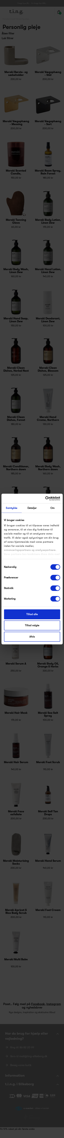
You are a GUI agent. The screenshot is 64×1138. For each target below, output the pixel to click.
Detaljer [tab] (32, 508)
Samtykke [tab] (11, 508)
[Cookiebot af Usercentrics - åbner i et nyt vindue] (45, 498)
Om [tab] (52, 508)
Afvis (32, 636)
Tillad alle (32, 614)
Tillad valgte (32, 625)
